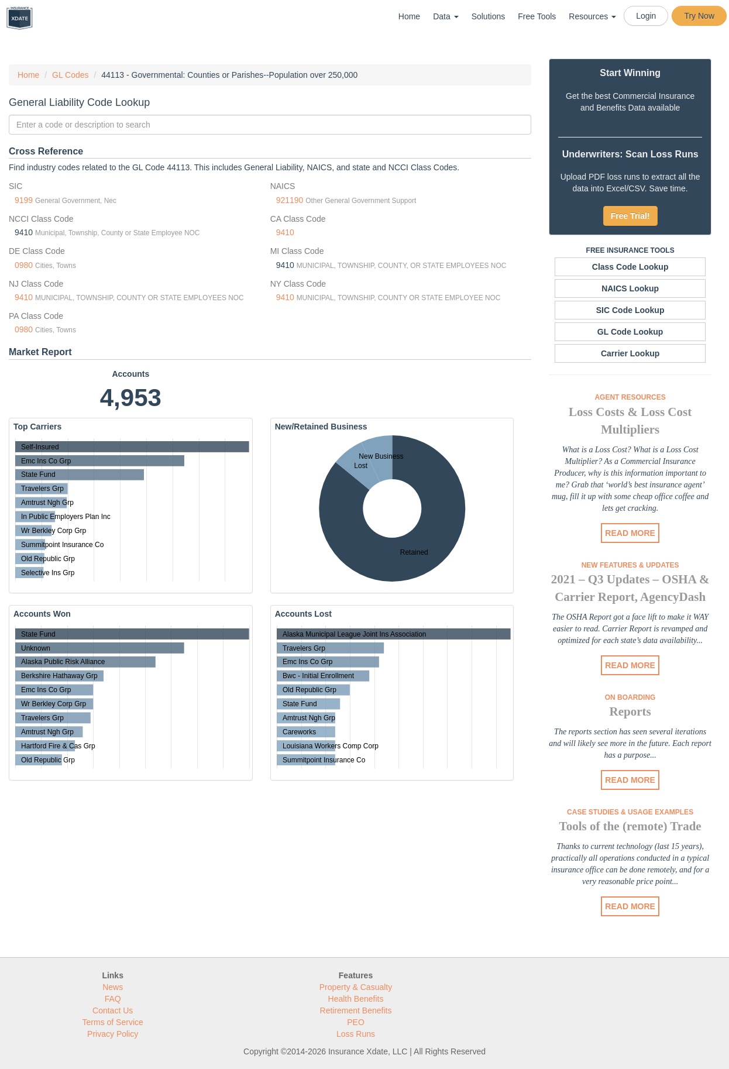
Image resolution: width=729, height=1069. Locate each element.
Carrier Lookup (630, 353)
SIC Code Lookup (630, 310)
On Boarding (630, 697)
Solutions (489, 16)
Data (445, 16)
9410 (285, 232)
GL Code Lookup (630, 331)
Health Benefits (356, 998)
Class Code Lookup (630, 266)
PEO (355, 1022)
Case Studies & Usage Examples (630, 812)
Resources (592, 16)
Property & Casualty (356, 987)
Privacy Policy (112, 1034)
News (112, 987)
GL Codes (70, 75)
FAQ (113, 998)
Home (409, 16)
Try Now (699, 15)
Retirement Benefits (356, 1010)
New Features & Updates (630, 565)
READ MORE (630, 533)
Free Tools (537, 16)
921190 (290, 200)
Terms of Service (112, 1022)
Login (646, 15)
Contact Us (112, 1010)
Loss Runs (355, 1034)
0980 (24, 265)
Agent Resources (629, 397)
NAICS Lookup (630, 288)
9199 (24, 200)
